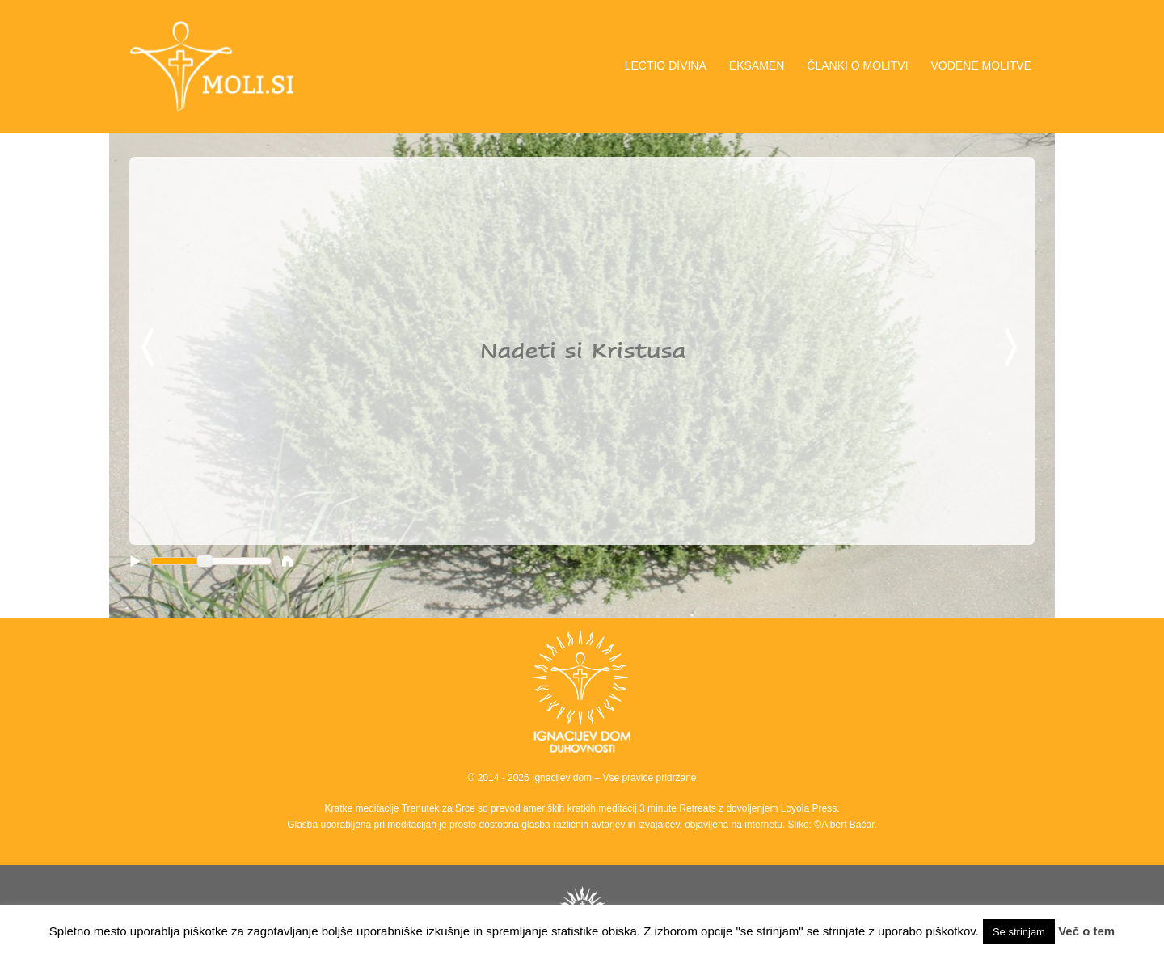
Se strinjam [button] (1019, 932)
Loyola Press (809, 808)
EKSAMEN (756, 65)
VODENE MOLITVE (981, 65)
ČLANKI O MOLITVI (857, 65)
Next (1014, 348)
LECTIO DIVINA (665, 65)
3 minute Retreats (679, 808)
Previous (150, 348)
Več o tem (1086, 931)
